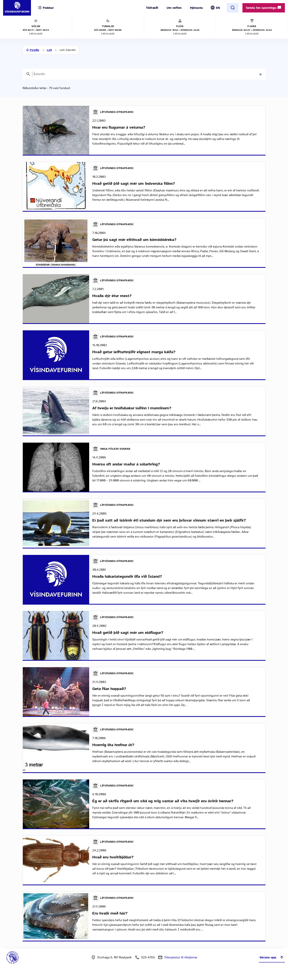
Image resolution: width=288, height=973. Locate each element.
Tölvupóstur (180, 957)
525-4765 (148, 957)
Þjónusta (196, 8)
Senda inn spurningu (263, 7)
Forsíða (34, 50)
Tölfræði (152, 8)
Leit (49, 50)
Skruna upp (272, 957)
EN (218, 8)
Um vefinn (174, 8)
